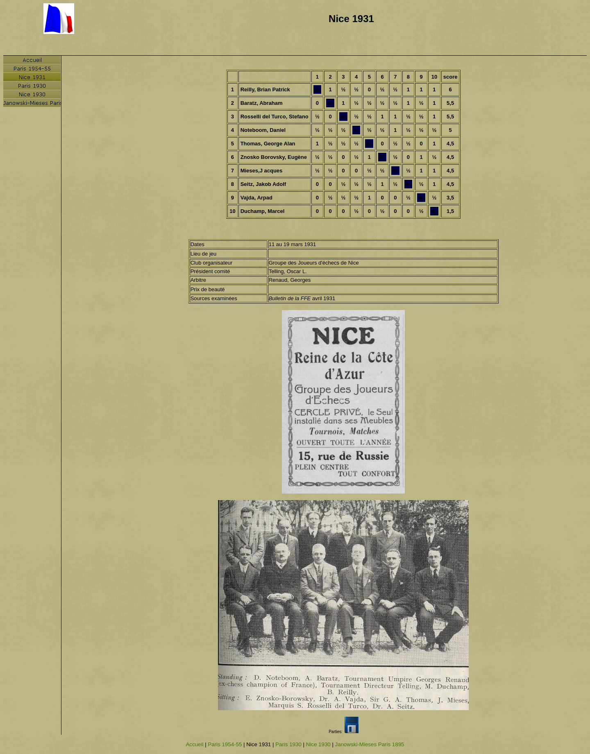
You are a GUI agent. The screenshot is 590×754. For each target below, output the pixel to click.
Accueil (194, 744)
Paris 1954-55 (225, 744)
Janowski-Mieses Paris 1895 (369, 744)
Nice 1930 (318, 744)
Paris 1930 (288, 744)
